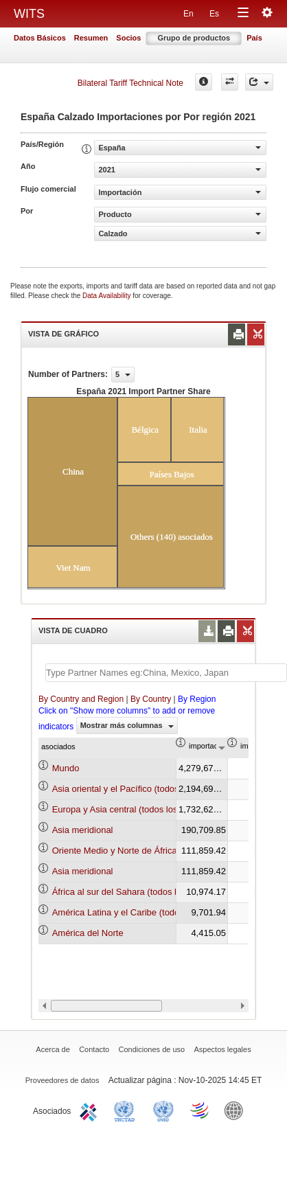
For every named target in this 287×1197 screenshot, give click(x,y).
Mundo (66, 768)
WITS (29, 14)
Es (214, 14)
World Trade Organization (200, 1110)
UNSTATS (163, 1110)
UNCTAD (127, 1110)
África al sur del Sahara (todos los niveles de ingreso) (158, 892)
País (254, 38)
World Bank (237, 1110)
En (188, 14)
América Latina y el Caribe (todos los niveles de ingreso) (163, 912)
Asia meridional (82, 830)
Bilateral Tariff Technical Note (130, 83)
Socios (128, 38)
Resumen (91, 38)
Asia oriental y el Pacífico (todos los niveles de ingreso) (161, 789)
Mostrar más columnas (127, 725)
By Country (150, 699)
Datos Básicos (40, 38)
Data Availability (107, 295)
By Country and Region (81, 699)
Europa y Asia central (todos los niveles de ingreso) (153, 809)
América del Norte (88, 933)
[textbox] (166, 672)
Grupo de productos (193, 38)
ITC (90, 1110)
